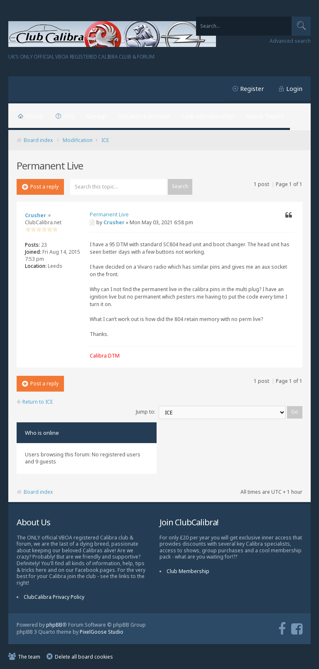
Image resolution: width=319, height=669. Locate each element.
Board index (38, 140)
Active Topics (264, 116)
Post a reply (40, 186)
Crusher (114, 222)
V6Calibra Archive (144, 116)
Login (294, 88)
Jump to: (145, 411)
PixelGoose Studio (101, 631)
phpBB (54, 624)
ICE (105, 140)
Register (252, 88)
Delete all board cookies (84, 656)
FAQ (69, 116)
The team (29, 656)
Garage (96, 116)
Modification (78, 140)
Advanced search (290, 41)
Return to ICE (35, 402)
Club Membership (208, 116)
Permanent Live (109, 214)
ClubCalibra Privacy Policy (54, 596)
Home (34, 116)
